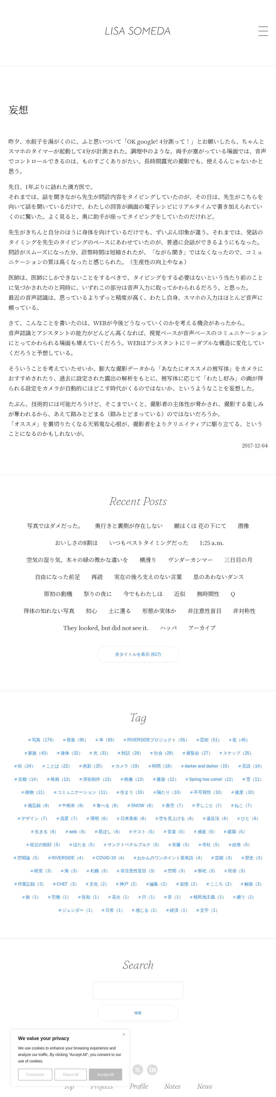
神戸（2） (34, 891)
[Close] (123, 1034)
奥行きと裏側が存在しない (129, 519)
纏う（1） (167, 904)
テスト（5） (208, 825)
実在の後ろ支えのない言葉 (148, 570)
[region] (70, 1057)
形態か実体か (159, 604)
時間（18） (180, 760)
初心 (91, 604)
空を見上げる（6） (245, 812)
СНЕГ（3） (215, 878)
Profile (139, 1086)
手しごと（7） (32, 812)
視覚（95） (77, 733)
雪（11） (85, 786)
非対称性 (244, 604)
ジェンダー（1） (204, 904)
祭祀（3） (113, 878)
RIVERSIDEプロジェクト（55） (158, 733)
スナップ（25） (240, 747)
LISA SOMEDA (138, 23)
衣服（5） (243, 838)
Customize (35, 1074)
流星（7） (137, 812)
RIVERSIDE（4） (168, 851)
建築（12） (228, 773)
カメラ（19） (145, 760)
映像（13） (195, 773)
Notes (172, 1086)
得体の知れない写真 (48, 604)
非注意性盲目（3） (43, 878)
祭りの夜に (98, 587)
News (204, 1086)
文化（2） (247, 878)
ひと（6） (76, 825)
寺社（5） (65, 851)
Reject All (70, 1074)
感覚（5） (39, 838)
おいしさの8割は (76, 536)
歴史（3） (151, 864)
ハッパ (168, 621)
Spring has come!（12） (41, 786)
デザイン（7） (102, 812)
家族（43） (38, 747)
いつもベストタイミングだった (148, 536)
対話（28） (132, 747)
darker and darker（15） (225, 760)
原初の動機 (58, 587)
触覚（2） (160, 891)
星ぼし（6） (173, 825)
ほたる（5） (145, 838)
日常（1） (241, 904)
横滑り (148, 553)
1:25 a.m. (212, 536)
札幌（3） (239, 864)
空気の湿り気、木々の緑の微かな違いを (77, 553)
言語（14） (54, 773)
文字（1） (174, 917)
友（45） (242, 733)
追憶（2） (95, 891)
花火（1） (41, 904)
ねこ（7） (67, 812)
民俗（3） (144, 878)
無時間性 (208, 587)
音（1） (95, 904)
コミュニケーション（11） (163, 786)
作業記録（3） (179, 878)
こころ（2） (128, 891)
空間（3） (83, 878)
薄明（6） (167, 812)
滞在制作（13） (157, 773)
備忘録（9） (111, 799)
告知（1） (248, 891)
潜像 (243, 519)
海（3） (210, 864)
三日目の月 (238, 553)
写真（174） (42, 733)
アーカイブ (202, 621)
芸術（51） (212, 733)
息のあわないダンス (218, 570)
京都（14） (87, 773)
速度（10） (76, 799)
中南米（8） (145, 799)
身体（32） (71, 747)
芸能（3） (121, 864)
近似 (179, 587)
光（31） (102, 747)
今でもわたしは (143, 587)
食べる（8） (180, 799)
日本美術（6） (202, 812)
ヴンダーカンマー (190, 553)
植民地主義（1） (130, 904)
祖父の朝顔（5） (106, 838)
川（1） (69, 904)
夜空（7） (248, 799)
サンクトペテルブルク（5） (195, 838)
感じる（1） (111, 917)
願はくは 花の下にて (200, 519)
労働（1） (217, 891)
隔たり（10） (251, 786)
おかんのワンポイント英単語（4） (67, 864)
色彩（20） (110, 760)
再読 (97, 570)
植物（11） (116, 786)
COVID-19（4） (211, 851)
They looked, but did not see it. (106, 621)
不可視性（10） (39, 799)
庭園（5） (69, 838)
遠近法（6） (43, 825)
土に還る (119, 604)
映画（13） (120, 773)
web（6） (141, 825)
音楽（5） (241, 825)
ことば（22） (74, 760)
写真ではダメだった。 (55, 519)
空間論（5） (128, 851)
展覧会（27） (200, 747)
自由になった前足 (57, 570)
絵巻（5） (95, 851)
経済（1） (143, 917)
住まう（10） (214, 786)
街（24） (42, 760)
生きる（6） (109, 825)
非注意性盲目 (205, 604)
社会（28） (165, 747)
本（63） (108, 733)
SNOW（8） (215, 799)
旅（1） (189, 891)
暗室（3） (182, 864)
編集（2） (65, 891)
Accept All (105, 1074)
